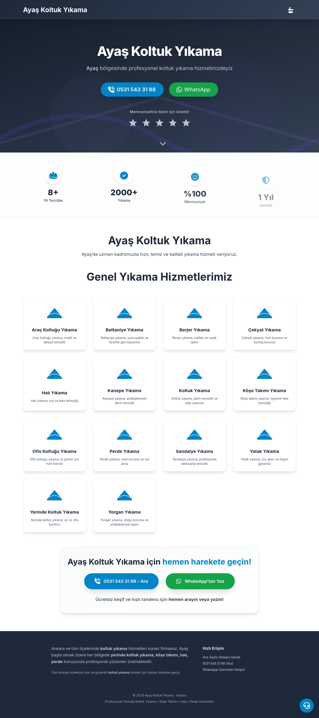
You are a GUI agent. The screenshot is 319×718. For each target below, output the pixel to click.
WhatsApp (193, 89)
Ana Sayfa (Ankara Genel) (221, 657)
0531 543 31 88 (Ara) (218, 663)
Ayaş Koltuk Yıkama (55, 10)
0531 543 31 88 (132, 89)
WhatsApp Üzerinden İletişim (224, 669)
